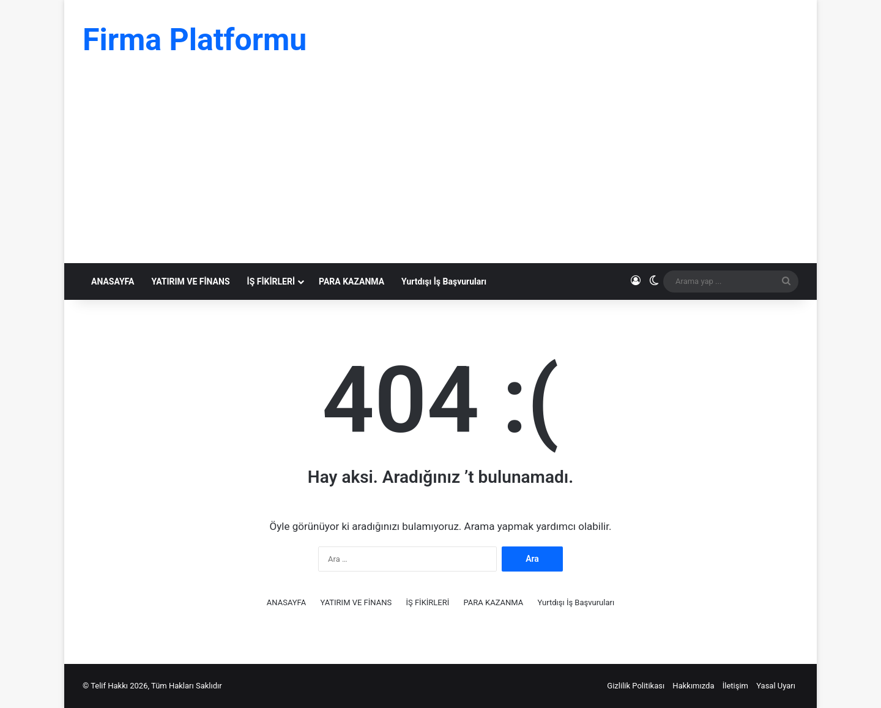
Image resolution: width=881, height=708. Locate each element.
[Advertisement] (440, 171)
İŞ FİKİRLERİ (271, 281)
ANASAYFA (112, 281)
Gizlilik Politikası (635, 685)
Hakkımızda (693, 685)
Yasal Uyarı (775, 685)
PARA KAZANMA (351, 281)
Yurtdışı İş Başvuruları (443, 281)
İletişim (735, 685)
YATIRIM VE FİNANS (190, 281)
